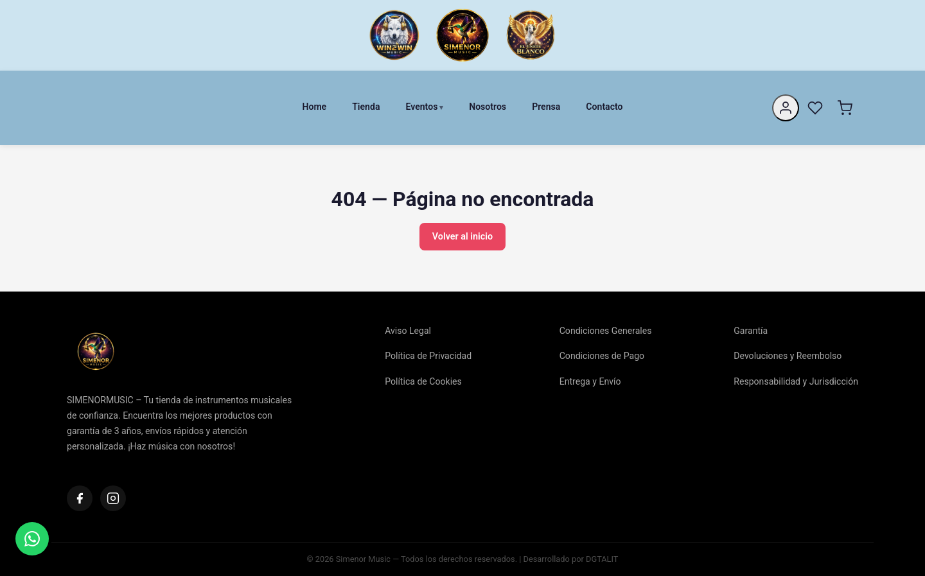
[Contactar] (32, 538)
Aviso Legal (408, 331)
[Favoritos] (815, 107)
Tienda (366, 106)
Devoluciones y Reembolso (787, 356)
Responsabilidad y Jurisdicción (796, 381)
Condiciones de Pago (601, 356)
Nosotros (487, 106)
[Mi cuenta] (785, 107)
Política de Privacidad (428, 356)
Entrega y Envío (590, 381)
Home (314, 106)
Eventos (421, 106)
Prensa (546, 106)
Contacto (604, 106)
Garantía (751, 331)
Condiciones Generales (605, 331)
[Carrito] (844, 107)
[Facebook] (79, 498)
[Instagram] (113, 498)
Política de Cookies (423, 381)
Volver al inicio (462, 236)
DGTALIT (602, 559)
